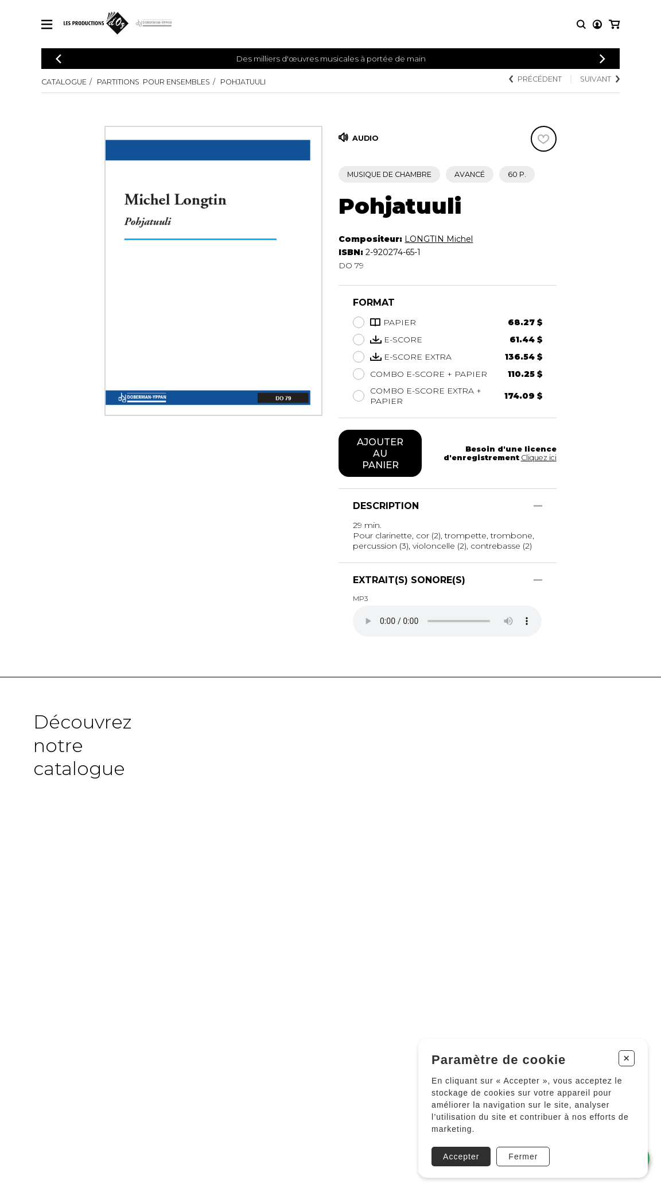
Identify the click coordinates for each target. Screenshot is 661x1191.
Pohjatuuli (243, 82)
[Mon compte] (597, 24)
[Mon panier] (614, 24)
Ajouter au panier (380, 453)
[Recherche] (581, 24)
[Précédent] (58, 58)
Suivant (600, 79)
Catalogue (64, 82)
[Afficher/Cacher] (538, 506)
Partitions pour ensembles (153, 82)
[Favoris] (544, 139)
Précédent (535, 79)
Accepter (461, 1156)
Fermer (523, 1156)
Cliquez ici (539, 457)
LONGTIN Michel (439, 239)
